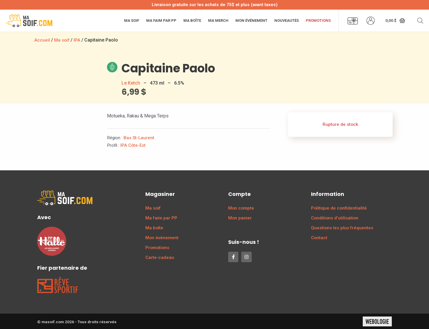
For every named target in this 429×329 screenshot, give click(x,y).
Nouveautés (286, 20)
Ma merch (218, 20)
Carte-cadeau (159, 257)
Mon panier (240, 217)
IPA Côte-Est (133, 145)
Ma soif (131, 20)
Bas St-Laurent (139, 137)
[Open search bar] (420, 21)
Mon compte (241, 207)
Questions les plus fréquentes (342, 227)
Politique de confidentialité (339, 207)
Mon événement (251, 20)
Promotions (318, 20)
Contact (319, 237)
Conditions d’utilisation (334, 217)
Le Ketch (130, 82)
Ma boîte (192, 20)
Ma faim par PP (161, 20)
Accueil (42, 40)
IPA (78, 40)
